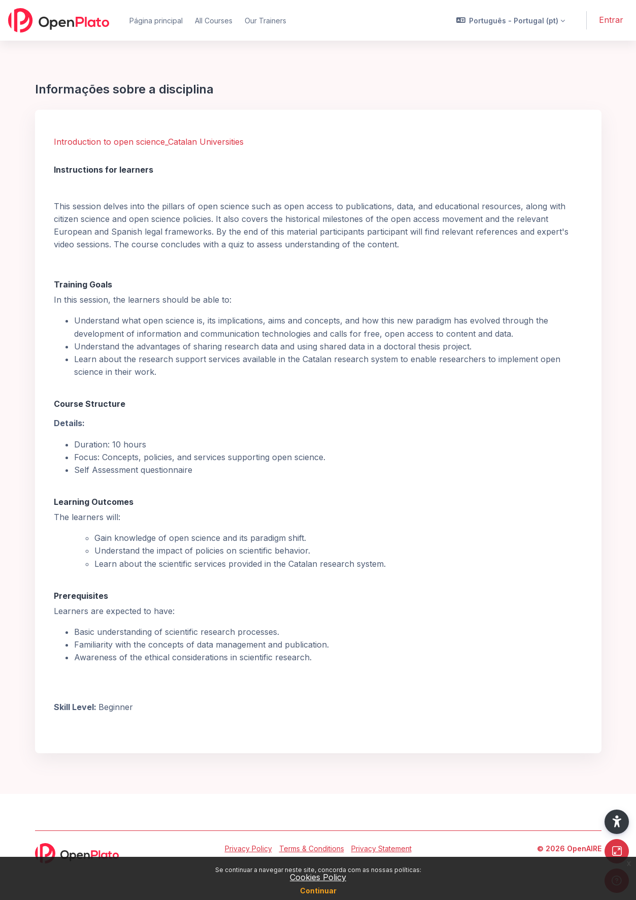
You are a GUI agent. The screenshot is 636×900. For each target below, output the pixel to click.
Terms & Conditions (311, 848)
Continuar (318, 890)
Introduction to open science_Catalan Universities (149, 142)
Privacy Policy (248, 848)
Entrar (611, 20)
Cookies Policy (318, 877)
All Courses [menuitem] (213, 20)
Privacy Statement (381, 848)
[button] (511, 20)
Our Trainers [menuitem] (265, 20)
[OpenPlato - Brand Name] (58, 20)
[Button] (617, 851)
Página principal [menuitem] (156, 20)
